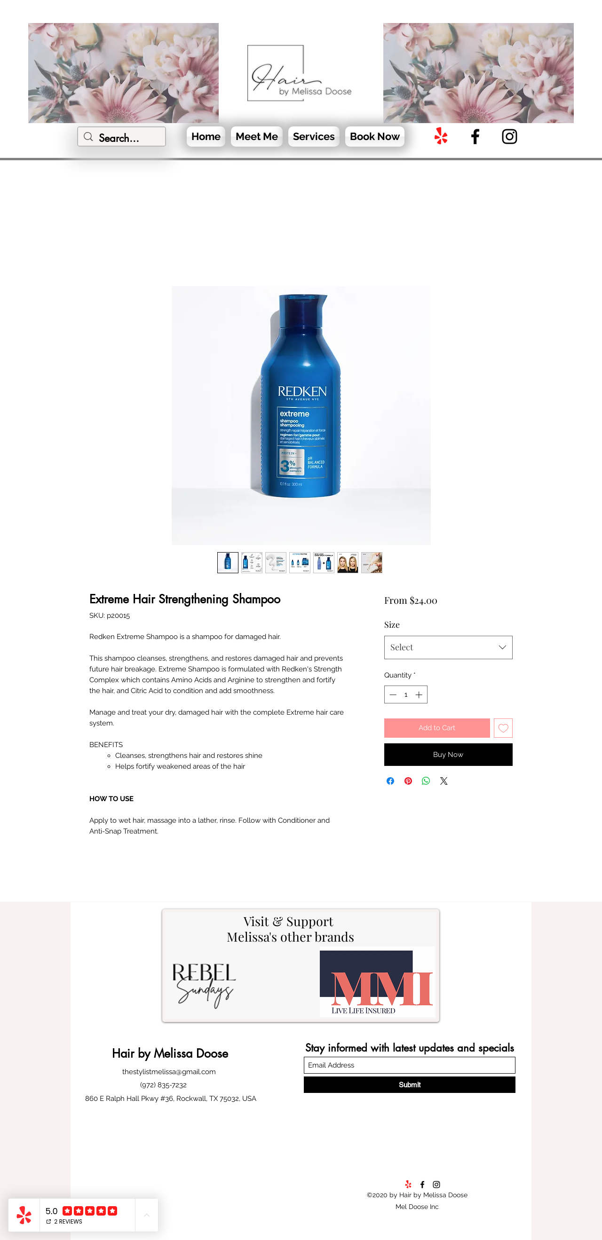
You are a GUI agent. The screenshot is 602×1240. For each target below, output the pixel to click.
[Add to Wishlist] (503, 728)
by (144, 1053)
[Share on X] (444, 781)
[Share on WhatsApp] (426, 781)
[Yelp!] (441, 136)
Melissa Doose (189, 1053)
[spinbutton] (405, 694)
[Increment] (419, 694)
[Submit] (409, 1084)
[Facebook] (475, 136)
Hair (125, 1053)
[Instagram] (509, 136)
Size (392, 624)
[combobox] (448, 647)
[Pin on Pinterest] (408, 781)
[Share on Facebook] (390, 781)
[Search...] (122, 138)
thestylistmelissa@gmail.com (169, 1072)
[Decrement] (392, 694)
